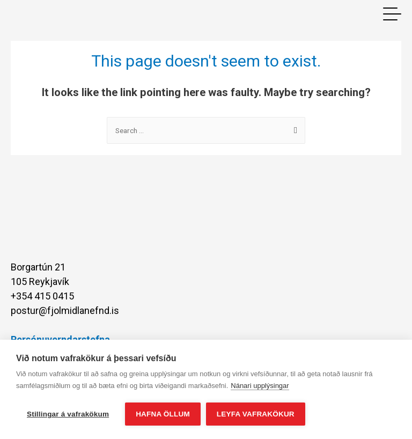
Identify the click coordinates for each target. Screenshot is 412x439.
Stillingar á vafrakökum (68, 414)
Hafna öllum (163, 414)
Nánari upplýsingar (260, 386)
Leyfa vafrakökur (256, 414)
